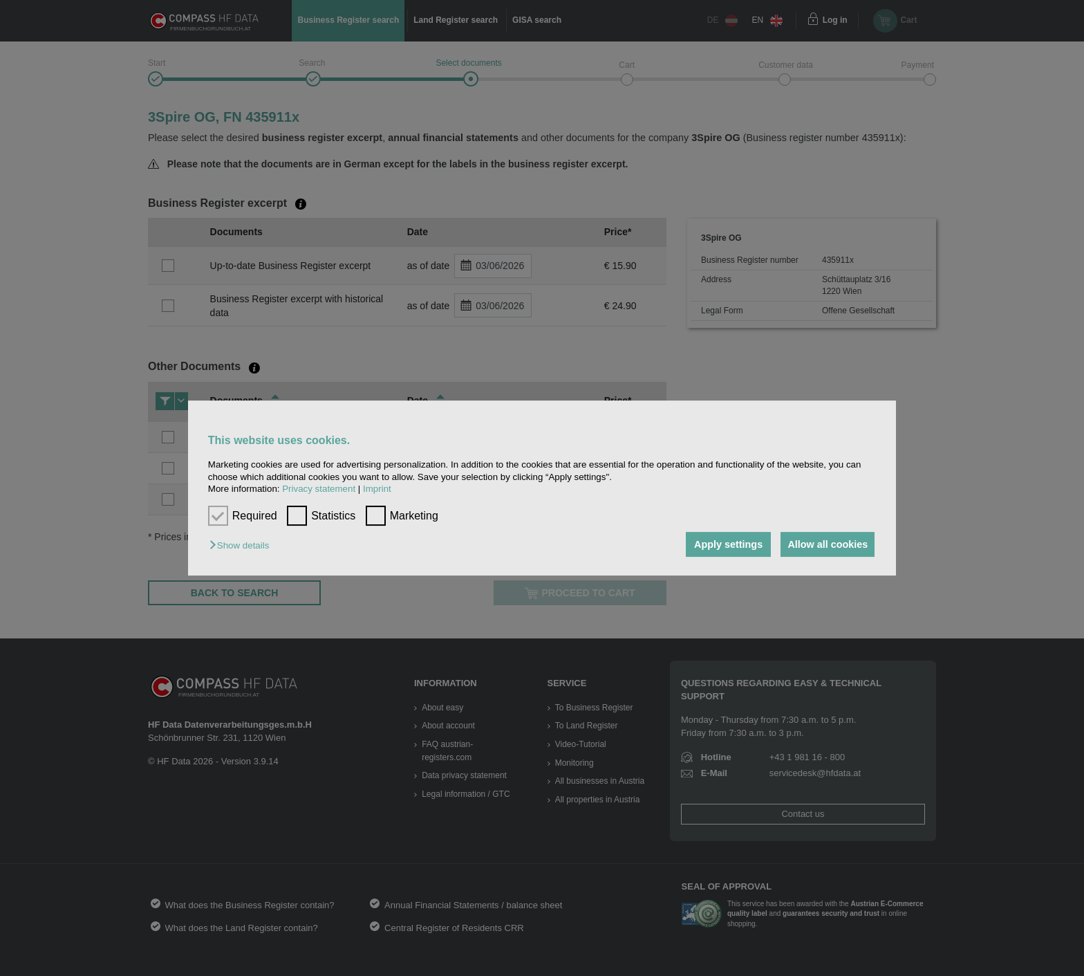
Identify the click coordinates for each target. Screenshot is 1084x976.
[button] (242, 545)
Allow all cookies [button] (827, 544)
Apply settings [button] (725, 544)
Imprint (377, 489)
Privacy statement (318, 489)
